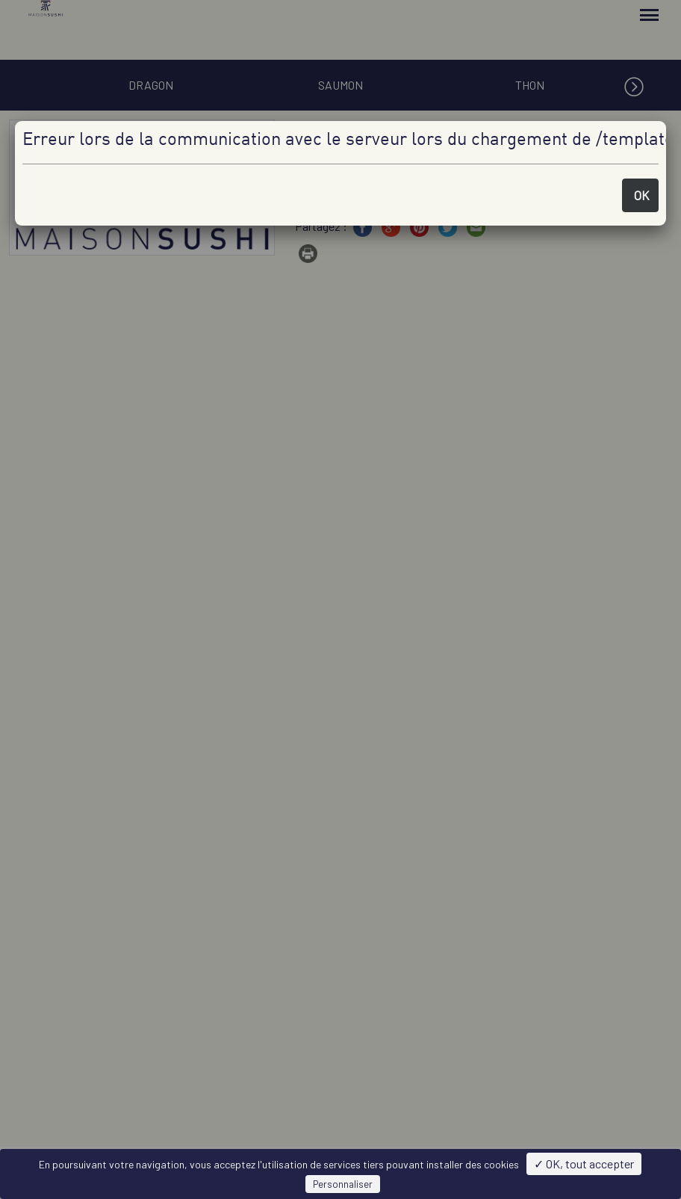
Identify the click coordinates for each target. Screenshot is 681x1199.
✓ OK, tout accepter (584, 1163)
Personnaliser (343, 1184)
